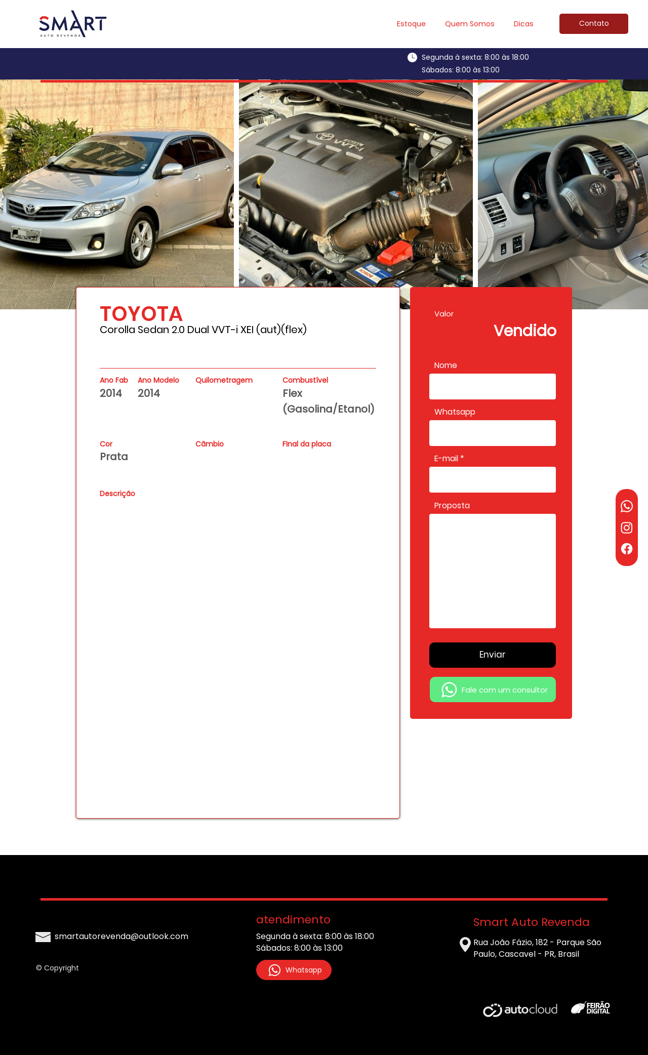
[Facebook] (626, 548)
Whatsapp (454, 412)
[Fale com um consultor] (493, 689)
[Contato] (593, 24)
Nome (445, 365)
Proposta (452, 506)
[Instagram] (626, 527)
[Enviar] (492, 655)
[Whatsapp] (626, 506)
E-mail (446, 459)
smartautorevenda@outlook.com (121, 936)
